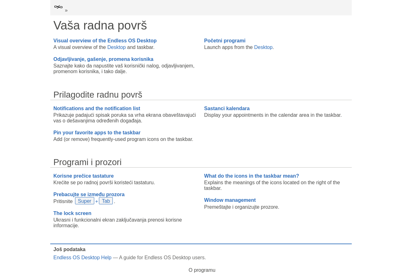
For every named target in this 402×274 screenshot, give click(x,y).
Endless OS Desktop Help (82, 257)
